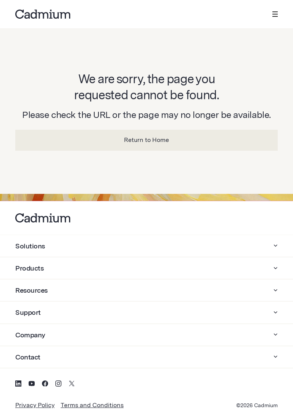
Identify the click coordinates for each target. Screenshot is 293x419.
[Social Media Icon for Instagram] (58, 384)
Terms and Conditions (92, 405)
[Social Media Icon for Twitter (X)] (72, 384)
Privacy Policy (35, 405)
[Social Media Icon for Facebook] (45, 384)
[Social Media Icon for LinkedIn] (18, 384)
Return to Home (146, 139)
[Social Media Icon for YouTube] (32, 384)
